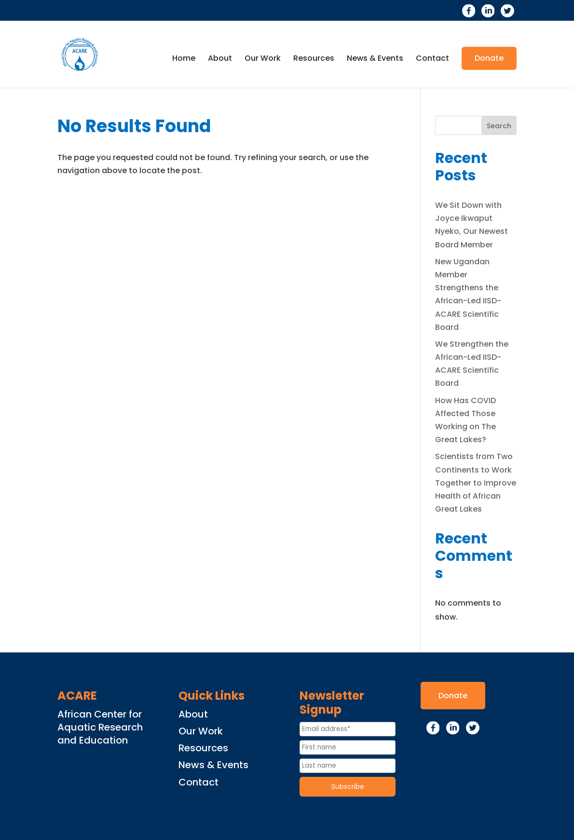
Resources (313, 59)
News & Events (375, 59)
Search (499, 126)
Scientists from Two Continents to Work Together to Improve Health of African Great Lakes (475, 483)
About (220, 59)
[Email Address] (348, 729)
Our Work (263, 59)
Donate (489, 58)
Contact (432, 59)
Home (183, 59)
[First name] (348, 747)
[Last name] (348, 766)
